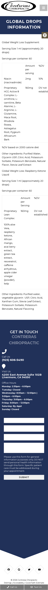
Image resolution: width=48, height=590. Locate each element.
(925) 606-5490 (13, 360)
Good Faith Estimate (35, 583)
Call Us (12, 587)
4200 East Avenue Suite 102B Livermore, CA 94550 (22, 376)
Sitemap (8, 583)
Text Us (36, 587)
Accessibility (18, 583)
